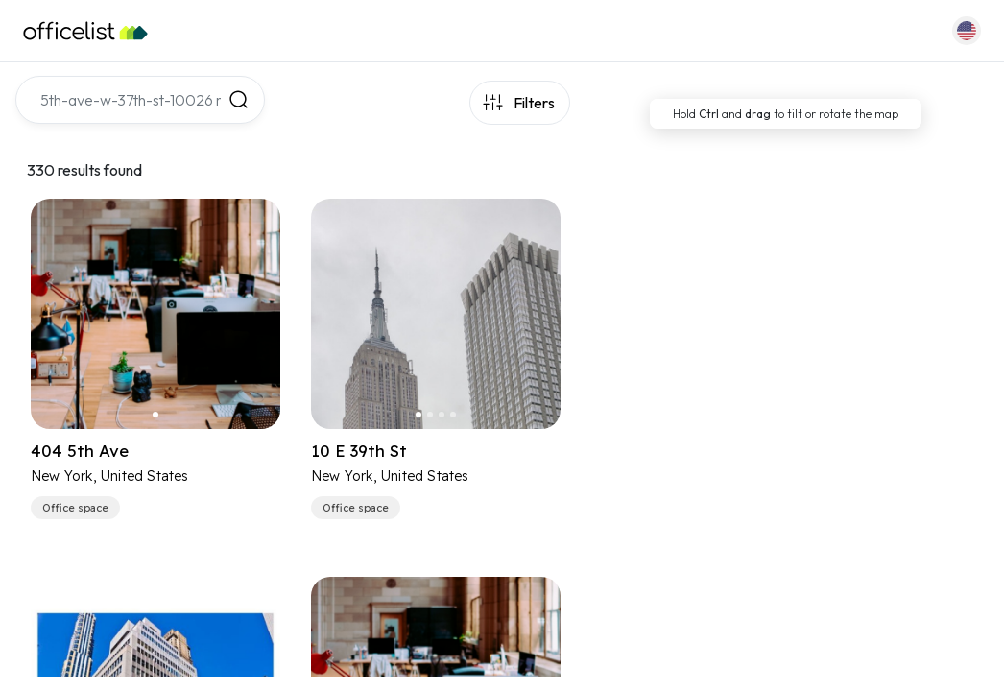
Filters (534, 102)
